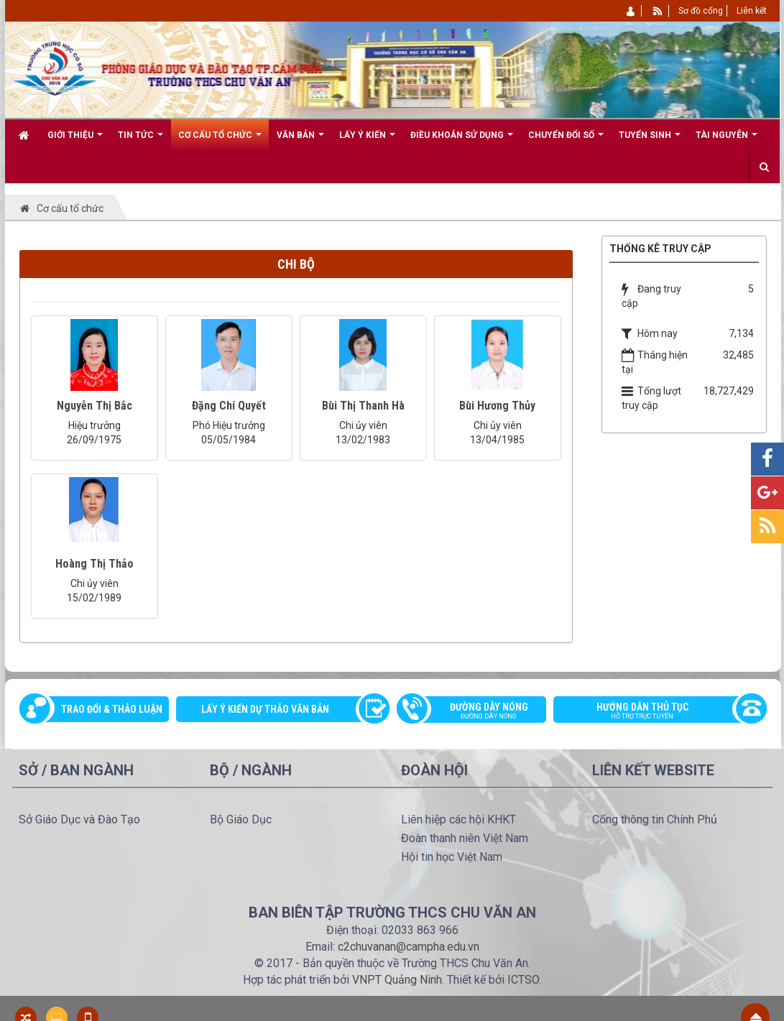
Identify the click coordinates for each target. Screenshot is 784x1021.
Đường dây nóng (479, 712)
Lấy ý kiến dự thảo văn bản (265, 709)
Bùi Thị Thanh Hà (363, 405)
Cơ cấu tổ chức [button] (220, 140)
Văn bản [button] (300, 140)
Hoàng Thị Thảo (94, 563)
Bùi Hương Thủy (497, 405)
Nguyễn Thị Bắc (94, 405)
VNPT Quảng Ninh (397, 980)
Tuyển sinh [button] (650, 140)
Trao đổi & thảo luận (111, 709)
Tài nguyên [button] (726, 140)
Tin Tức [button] (140, 140)
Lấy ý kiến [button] (367, 140)
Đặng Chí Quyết (229, 405)
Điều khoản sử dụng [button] (461, 140)
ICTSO (523, 980)
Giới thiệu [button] (75, 140)
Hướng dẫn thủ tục (652, 712)
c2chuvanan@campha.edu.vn (408, 946)
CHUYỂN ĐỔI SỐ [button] (566, 140)
